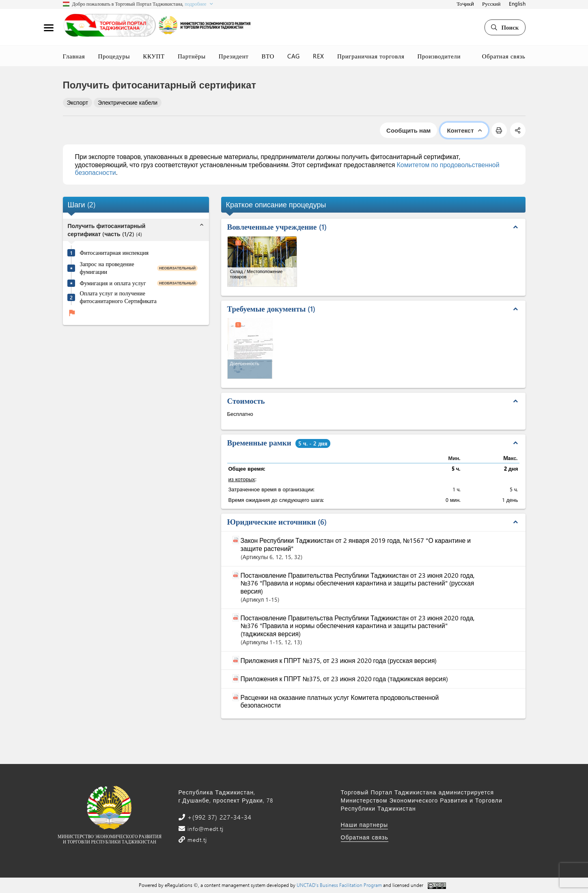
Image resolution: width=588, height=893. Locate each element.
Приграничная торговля (370, 56)
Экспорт (77, 102)
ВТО (268, 56)
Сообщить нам (408, 130)
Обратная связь (504, 56)
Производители (439, 56)
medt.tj (196, 840)
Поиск (505, 27)
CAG (293, 56)
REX (318, 56)
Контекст (464, 130)
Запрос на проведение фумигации (107, 267)
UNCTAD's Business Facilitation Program (339, 885)
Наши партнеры (364, 824)
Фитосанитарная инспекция (114, 252)
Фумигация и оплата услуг (113, 283)
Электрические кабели (127, 102)
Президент (234, 56)
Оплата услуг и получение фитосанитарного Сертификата (118, 297)
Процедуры (114, 56)
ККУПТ (154, 56)
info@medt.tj (204, 829)
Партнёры (192, 56)
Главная (74, 56)
